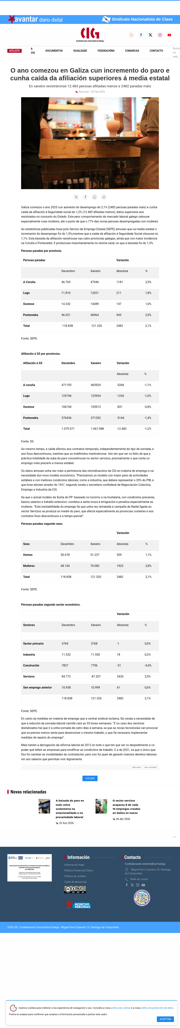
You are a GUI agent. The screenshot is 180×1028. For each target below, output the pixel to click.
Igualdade (80, 50)
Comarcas (132, 50)
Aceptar (165, 1019)
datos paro (136, 767)
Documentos (54, 50)
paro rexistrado (151, 767)
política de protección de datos (157, 1008)
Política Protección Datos (78, 870)
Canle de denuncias (75, 881)
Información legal (74, 864)
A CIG (33, 50)
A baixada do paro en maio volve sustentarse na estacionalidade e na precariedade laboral (70, 809)
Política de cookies (75, 876)
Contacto (156, 50)
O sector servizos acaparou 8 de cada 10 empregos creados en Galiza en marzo (126, 807)
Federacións (106, 50)
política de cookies (120, 1008)
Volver (90, 778)
